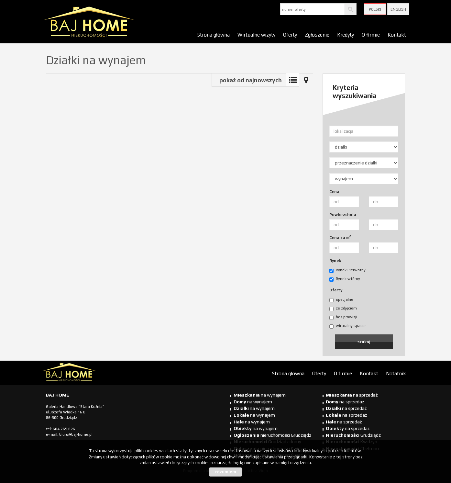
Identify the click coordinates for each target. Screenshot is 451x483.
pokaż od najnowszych (250, 80)
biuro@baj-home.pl (76, 434)
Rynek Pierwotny (347, 270)
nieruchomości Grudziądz (272, 435)
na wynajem (260, 395)
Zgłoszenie (317, 35)
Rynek (335, 260)
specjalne (341, 299)
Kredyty (345, 35)
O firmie (371, 35)
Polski (375, 9)
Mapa (306, 80)
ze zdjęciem (343, 308)
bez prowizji (343, 317)
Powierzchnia (342, 214)
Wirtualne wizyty (256, 35)
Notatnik (396, 373)
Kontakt (397, 35)
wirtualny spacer (347, 326)
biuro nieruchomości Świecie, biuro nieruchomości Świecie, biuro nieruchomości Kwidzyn (91, 373)
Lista (292, 80)
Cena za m (340, 237)
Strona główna (213, 35)
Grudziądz (353, 435)
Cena (334, 191)
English (398, 9)
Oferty (290, 35)
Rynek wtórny (344, 279)
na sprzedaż (352, 395)
